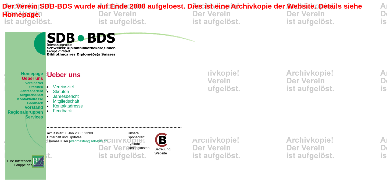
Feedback (35, 103)
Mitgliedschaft (31, 95)
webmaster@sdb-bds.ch (88, 141)
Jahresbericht (31, 91)
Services (34, 117)
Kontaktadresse (30, 99)
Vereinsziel (34, 83)
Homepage (32, 73)
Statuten (36, 87)
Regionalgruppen (25, 112)
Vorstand (34, 107)
